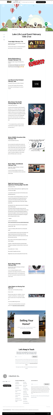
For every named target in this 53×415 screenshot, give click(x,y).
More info (36, 413)
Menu (41, 5)
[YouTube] (6, 381)
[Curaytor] (7, 386)
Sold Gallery (25, 401)
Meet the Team (18, 393)
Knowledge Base (26, 403)
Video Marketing (26, 396)
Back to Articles (14, 29)
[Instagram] (8, 381)
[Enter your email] (24, 356)
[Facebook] (3, 381)
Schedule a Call (18, 398)
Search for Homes (18, 385)
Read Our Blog (25, 394)
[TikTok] (9, 381)
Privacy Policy (48, 406)
